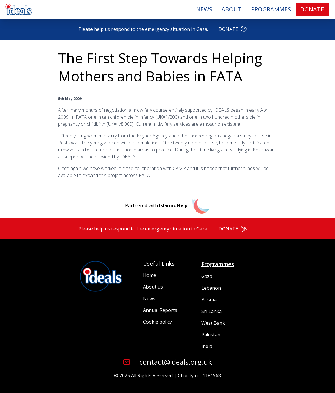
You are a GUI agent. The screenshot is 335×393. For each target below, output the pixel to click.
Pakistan (210, 334)
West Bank (213, 323)
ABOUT (231, 9)
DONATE (312, 9)
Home (149, 275)
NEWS (204, 9)
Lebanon (211, 288)
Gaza (206, 276)
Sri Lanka (211, 311)
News (149, 298)
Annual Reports (160, 310)
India (206, 346)
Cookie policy (157, 322)
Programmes (217, 264)
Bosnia (209, 299)
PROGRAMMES (271, 9)
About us (153, 287)
